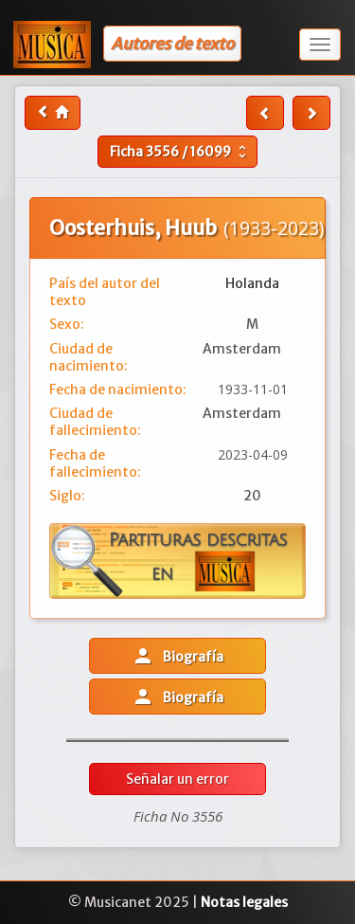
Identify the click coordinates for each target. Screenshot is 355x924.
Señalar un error (177, 779)
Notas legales (244, 902)
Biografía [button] (177, 655)
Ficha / (180, 151)
